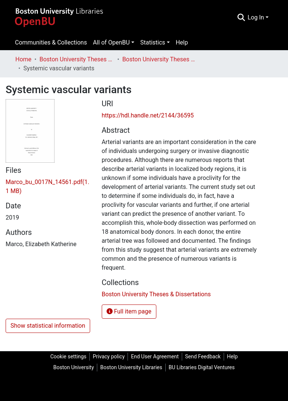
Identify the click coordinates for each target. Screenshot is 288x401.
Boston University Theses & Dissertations (76, 59)
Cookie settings (68, 356)
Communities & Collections (51, 42)
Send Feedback (203, 356)
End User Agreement (154, 356)
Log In (256, 17)
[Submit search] (241, 17)
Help (182, 42)
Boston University (73, 367)
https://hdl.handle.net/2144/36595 (148, 115)
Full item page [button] (129, 311)
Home (23, 59)
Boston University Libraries (131, 367)
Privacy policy (109, 356)
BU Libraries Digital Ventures (202, 367)
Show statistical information (47, 325)
